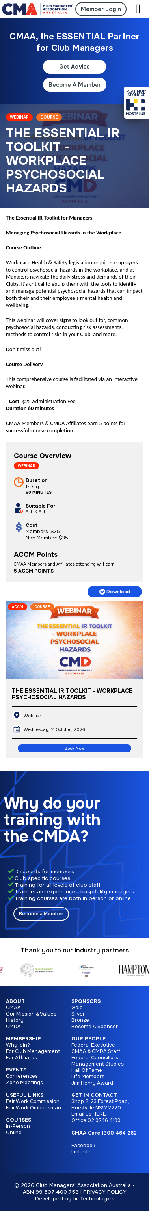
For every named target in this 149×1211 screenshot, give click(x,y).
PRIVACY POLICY (105, 1192)
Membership (23, 1039)
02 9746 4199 (104, 1120)
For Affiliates (21, 1058)
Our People (88, 1039)
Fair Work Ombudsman (33, 1108)
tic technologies (93, 1198)
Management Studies (97, 1064)
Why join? (18, 1045)
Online (14, 1132)
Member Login (101, 9)
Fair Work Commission (33, 1101)
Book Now (74, 748)
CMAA (13, 1008)
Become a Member (41, 914)
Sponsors (86, 1001)
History (15, 1020)
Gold (77, 1008)
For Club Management (33, 1051)
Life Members (87, 1076)
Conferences (22, 1076)
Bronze (80, 1020)
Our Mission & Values (31, 1014)
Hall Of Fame (86, 1070)
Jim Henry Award (92, 1083)
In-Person (18, 1126)
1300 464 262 (119, 1133)
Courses (18, 1120)
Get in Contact (94, 1095)
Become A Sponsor (94, 1026)
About (15, 1001)
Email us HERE (88, 1114)
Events (16, 1070)
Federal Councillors (94, 1058)
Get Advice (74, 66)
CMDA (13, 1026)
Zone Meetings (24, 1082)
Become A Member (74, 84)
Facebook (83, 1145)
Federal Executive (93, 1045)
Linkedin (81, 1152)
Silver (78, 1014)
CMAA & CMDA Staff (95, 1051)
